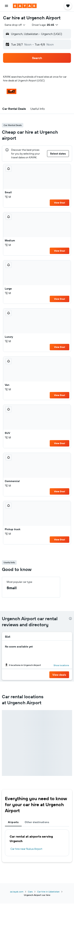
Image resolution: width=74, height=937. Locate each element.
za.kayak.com (16, 891)
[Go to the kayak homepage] (25, 6)
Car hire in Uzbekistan (48, 891)
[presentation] (70, 618)
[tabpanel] (37, 842)
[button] (6, 6)
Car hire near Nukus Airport (26, 849)
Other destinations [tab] (37, 822)
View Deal (59, 202)
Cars (30, 891)
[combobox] (15, 25)
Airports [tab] (13, 822)
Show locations (61, 665)
